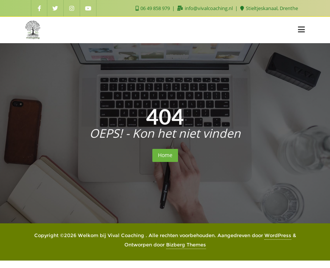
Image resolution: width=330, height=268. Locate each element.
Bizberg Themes (186, 245)
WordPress (277, 235)
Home (165, 155)
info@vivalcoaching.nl (205, 8)
